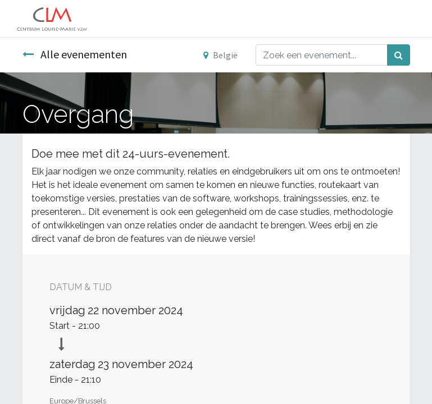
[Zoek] (398, 55)
